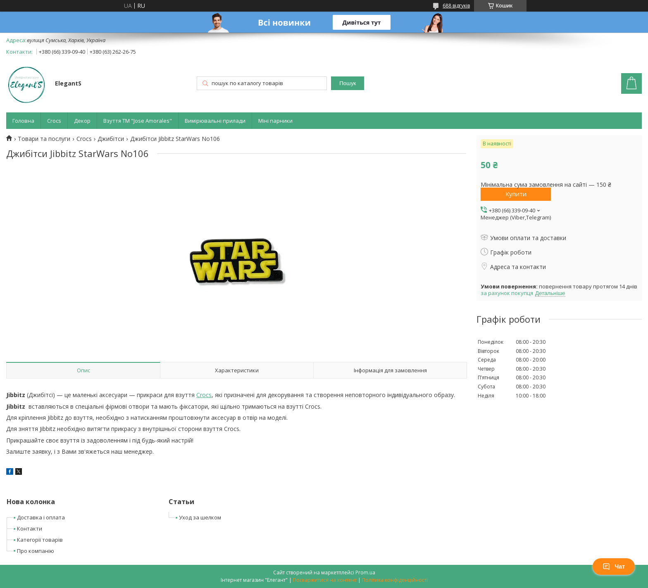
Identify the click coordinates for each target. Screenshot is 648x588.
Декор (82, 120)
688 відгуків (456, 5)
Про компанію (35, 551)
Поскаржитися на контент (325, 579)
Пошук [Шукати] (347, 83)
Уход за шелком (200, 517)
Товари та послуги (44, 139)
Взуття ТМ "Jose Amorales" (137, 120)
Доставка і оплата (41, 517)
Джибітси (111, 139)
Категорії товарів (40, 539)
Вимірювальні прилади (215, 120)
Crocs (54, 120)
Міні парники (275, 120)
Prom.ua (365, 572)
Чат (614, 566)
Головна (23, 120)
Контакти (29, 528)
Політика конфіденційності (395, 579)
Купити (515, 194)
